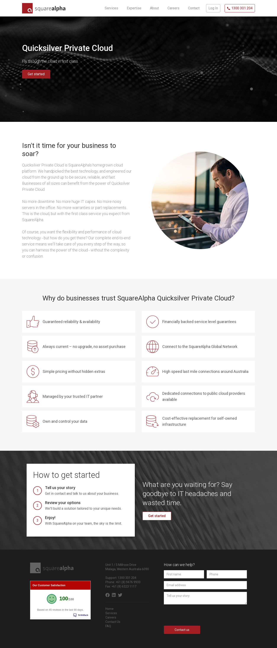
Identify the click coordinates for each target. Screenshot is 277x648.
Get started (36, 74)
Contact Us (112, 622)
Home (109, 608)
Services (111, 613)
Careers (110, 617)
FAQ (108, 626)
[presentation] (197, 615)
